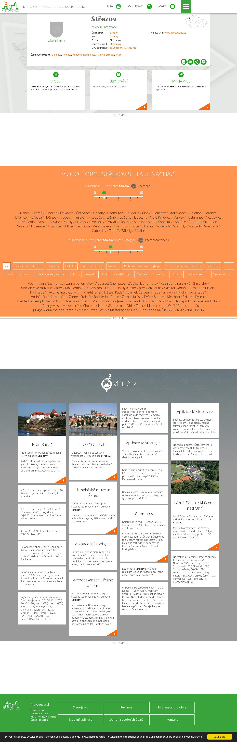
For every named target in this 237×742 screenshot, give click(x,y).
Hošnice (50, 217)
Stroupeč (210, 222)
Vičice (118, 54)
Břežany (38, 213)
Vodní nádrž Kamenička (48, 296)
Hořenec (210, 213)
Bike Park (141, 274)
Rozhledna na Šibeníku (157, 310)
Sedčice (139, 222)
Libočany (140, 217)
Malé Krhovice (160, 217)
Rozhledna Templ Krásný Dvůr (39, 301)
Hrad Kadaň (37, 292)
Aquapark (53, 266)
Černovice (83, 213)
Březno (114, 32)
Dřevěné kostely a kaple (50, 274)
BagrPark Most (161, 301)
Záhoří (113, 230)
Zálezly (126, 230)
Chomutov (115, 44)
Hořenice (20, 217)
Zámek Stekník (80, 296)
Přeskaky (97, 222)
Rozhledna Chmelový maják (85, 288)
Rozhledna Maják (201, 288)
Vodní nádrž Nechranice (45, 283)
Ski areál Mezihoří (167, 296)
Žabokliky (99, 230)
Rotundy (75, 274)
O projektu (80, 707)
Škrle (151, 222)
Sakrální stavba (222, 274)
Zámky (10, 274)
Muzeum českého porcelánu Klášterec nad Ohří (98, 305)
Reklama (126, 707)
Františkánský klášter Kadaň (104, 292)
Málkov (178, 217)
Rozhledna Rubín (106, 296)
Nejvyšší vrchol (121, 274)
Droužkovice (177, 213)
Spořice (180, 222)
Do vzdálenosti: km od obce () (101, 240)
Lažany (111, 217)
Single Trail (159, 274)
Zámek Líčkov (138, 301)
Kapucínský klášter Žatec (127, 288)
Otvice (42, 222)
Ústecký (114, 36)
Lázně (103, 274)
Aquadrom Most (190, 305)
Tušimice (54, 226)
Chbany (99, 213)
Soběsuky (165, 222)
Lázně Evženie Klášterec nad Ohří (113, 310)
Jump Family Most (47, 305)
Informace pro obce (172, 707)
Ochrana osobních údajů (126, 719)
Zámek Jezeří (115, 301)
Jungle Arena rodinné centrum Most (59, 310)
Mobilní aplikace (80, 719)
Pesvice (54, 222)
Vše (7, 266)
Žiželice (139, 230)
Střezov (104, 18)
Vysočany (211, 226)
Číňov (146, 213)
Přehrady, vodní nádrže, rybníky (142, 266)
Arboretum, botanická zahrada (183, 266)
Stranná (100, 54)
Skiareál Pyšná (193, 296)
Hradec (64, 217)
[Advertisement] (118, 141)
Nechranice (89, 54)
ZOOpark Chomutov (143, 283)
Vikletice (148, 226)
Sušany (22, 226)
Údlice (68, 226)
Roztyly (126, 222)
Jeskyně (90, 274)
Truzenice (38, 226)
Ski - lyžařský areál (92, 266)
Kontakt (172, 719)
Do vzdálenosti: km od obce (106, 186)
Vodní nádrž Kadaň (192, 292)
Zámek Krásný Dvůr (136, 296)
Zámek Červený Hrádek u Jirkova (151, 292)
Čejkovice (66, 213)
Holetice (67, 54)
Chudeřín (132, 213)
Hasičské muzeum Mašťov (84, 301)
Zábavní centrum (197, 274)
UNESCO (70, 266)
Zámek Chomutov (79, 283)
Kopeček (77, 54)
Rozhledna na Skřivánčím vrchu (184, 283)
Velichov (122, 226)
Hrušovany (80, 217)
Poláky (67, 222)
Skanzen (113, 266)
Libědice (125, 217)
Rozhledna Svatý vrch (64, 292)
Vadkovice (83, 226)
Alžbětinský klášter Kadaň (167, 288)
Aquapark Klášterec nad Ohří (196, 301)
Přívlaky (112, 222)
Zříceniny (25, 274)
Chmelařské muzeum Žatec (41, 288)
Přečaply (81, 222)
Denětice (56, 54)
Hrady (229, 266)
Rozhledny (213, 266)
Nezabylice (214, 217)
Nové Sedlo (26, 222)
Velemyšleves (103, 226)
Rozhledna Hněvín (190, 310)
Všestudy (194, 226)
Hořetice (35, 217)
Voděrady (163, 226)
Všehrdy (179, 226)
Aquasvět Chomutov (110, 283)
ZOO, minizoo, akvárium (28, 266)
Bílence (24, 213)
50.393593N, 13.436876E (123, 47)
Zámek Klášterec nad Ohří (155, 305)
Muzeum (176, 274)
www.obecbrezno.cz (175, 32)
